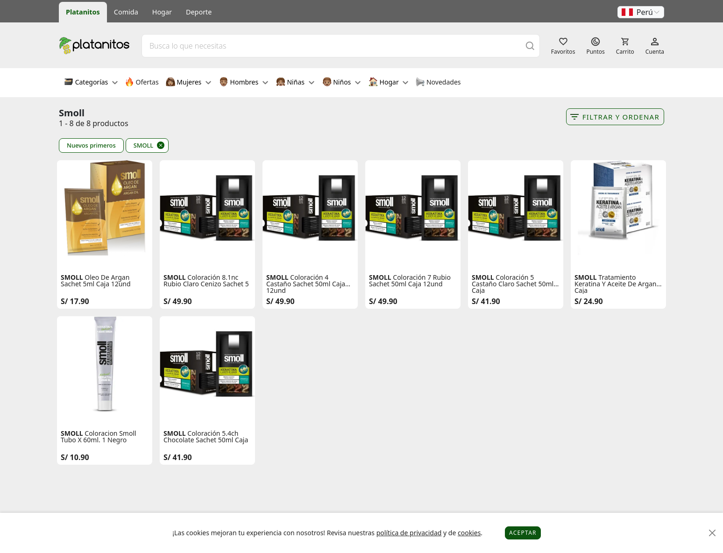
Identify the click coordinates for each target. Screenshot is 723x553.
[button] (640, 12)
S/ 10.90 (75, 457)
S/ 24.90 (588, 301)
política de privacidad (409, 532)
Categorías (91, 82)
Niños (341, 82)
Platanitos (83, 11)
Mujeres (188, 82)
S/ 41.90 (486, 301)
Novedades (438, 82)
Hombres (243, 82)
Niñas (295, 82)
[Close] (712, 533)
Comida (126, 11)
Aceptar (523, 533)
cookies (469, 532)
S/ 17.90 (75, 301)
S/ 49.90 (177, 301)
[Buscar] (530, 45)
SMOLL (144, 145)
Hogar (162, 11)
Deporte (199, 11)
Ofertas (142, 82)
